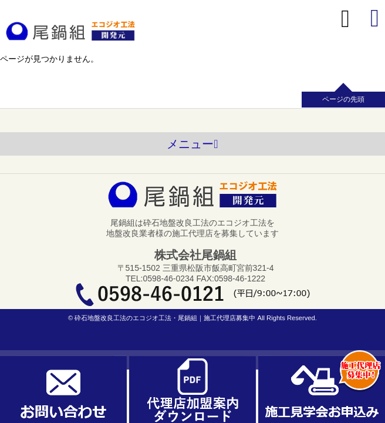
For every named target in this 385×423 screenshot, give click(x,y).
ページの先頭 (343, 99)
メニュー (192, 143)
